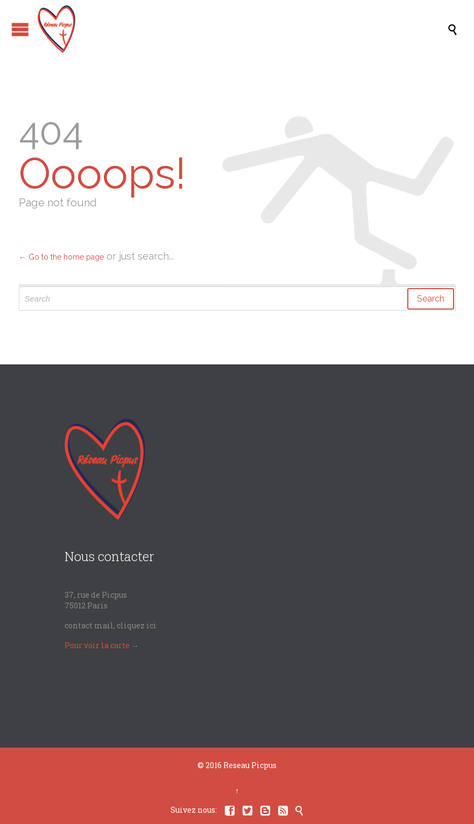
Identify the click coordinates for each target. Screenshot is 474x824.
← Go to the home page (61, 257)
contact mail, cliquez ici (111, 625)
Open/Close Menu (20, 29)
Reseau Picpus (250, 765)
